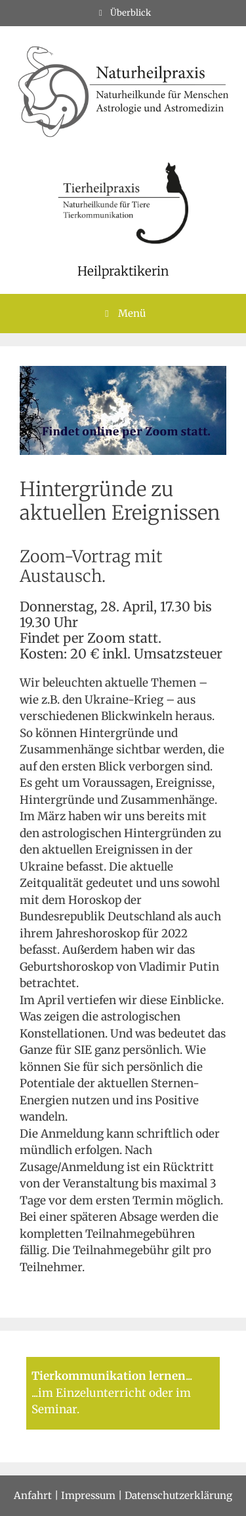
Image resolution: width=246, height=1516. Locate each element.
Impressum (88, 1495)
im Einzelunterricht (92, 1393)
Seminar (54, 1409)
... (189, 1376)
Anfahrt (33, 1495)
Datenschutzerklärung (178, 1495)
